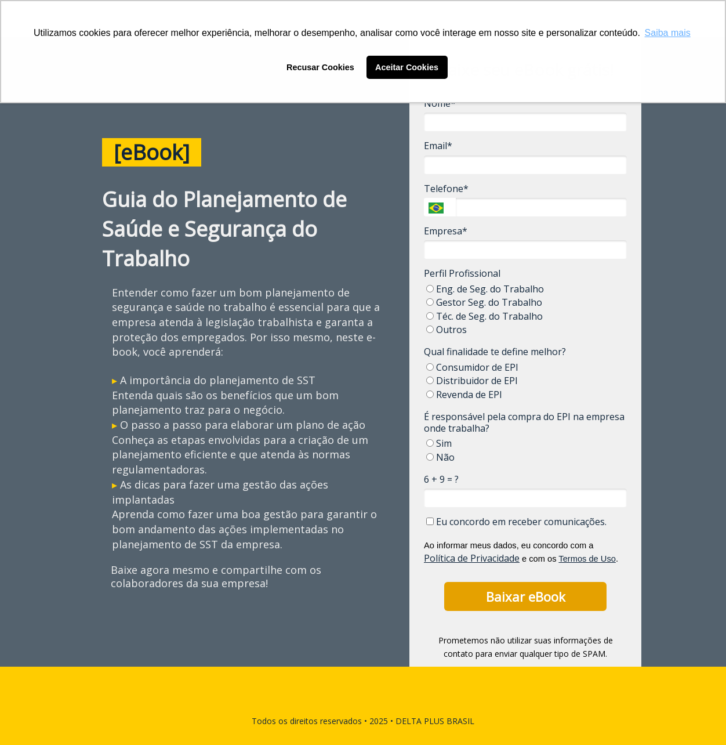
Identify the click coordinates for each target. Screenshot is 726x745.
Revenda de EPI (464, 394)
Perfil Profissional (462, 273)
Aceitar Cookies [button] (406, 67)
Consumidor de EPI (472, 367)
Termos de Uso (587, 558)
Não (440, 457)
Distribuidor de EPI (472, 380)
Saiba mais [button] (668, 33)
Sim (439, 443)
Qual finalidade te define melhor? (495, 351)
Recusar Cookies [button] (320, 67)
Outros (446, 329)
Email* (438, 145)
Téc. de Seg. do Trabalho (484, 316)
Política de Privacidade (472, 558)
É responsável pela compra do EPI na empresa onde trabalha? (524, 422)
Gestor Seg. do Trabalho (484, 302)
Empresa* (445, 231)
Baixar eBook (525, 596)
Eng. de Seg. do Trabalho (485, 289)
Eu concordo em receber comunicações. (516, 521)
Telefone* (446, 188)
